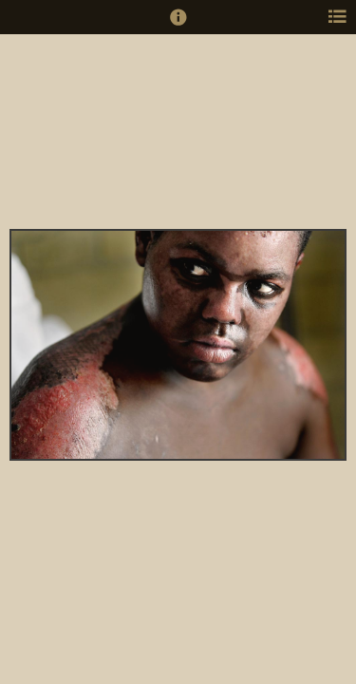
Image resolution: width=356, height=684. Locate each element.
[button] (178, 26)
